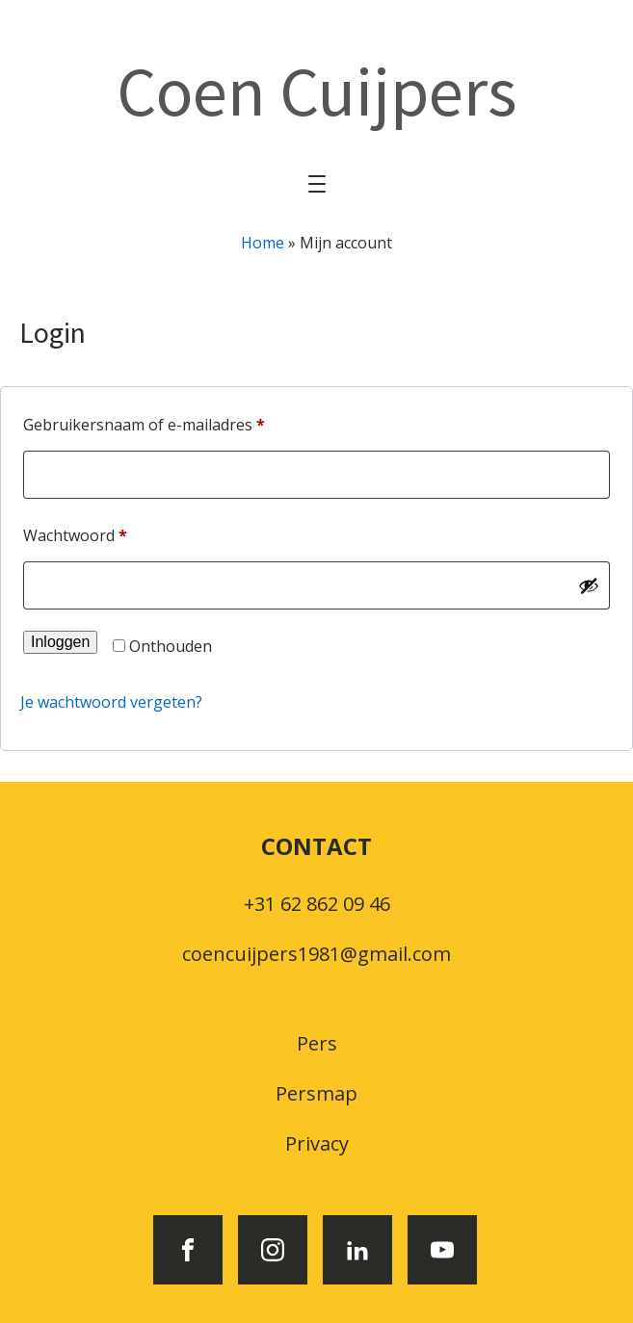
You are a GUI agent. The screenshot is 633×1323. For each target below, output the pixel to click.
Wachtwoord (100, 533)
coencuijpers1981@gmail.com (316, 954)
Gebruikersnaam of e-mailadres (169, 422)
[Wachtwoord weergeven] (588, 585)
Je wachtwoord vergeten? (111, 702)
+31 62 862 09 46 (317, 904)
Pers (317, 1043)
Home (262, 242)
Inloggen (60, 642)
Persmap (316, 1093)
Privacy (317, 1143)
